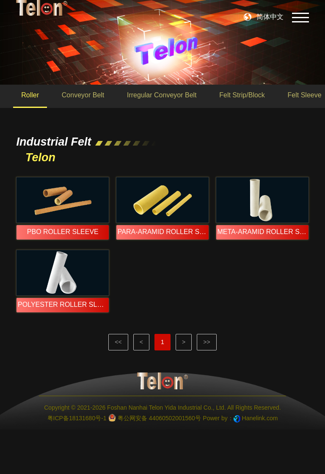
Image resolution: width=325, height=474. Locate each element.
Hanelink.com (260, 462)
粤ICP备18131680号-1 (77, 462)
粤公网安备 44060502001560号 (154, 462)
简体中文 (270, 16)
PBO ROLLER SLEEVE (63, 253)
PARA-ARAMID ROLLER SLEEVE (163, 253)
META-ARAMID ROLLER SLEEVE (263, 253)
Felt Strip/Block (242, 95)
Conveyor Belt (83, 95)
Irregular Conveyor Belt (162, 95)
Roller (30, 95)
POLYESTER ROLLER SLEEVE (63, 348)
